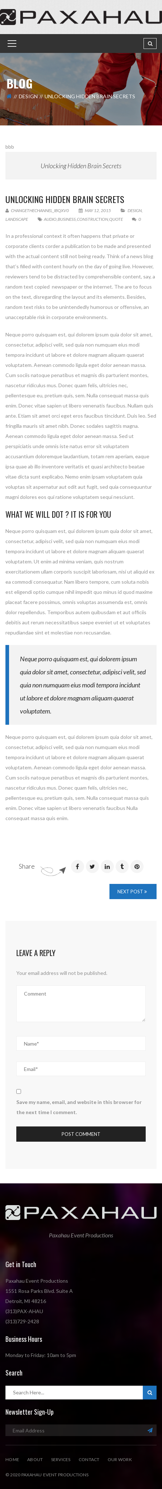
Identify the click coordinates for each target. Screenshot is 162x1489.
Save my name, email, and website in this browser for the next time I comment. (79, 1107)
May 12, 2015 (95, 210)
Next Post (132, 891)
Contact (89, 1459)
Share (27, 866)
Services (61, 1459)
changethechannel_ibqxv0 (37, 210)
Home (12, 1459)
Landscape (16, 219)
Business (67, 219)
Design (28, 96)
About (35, 1459)
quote (116, 219)
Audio (50, 219)
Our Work (120, 1459)
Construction (92, 219)
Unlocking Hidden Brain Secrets (81, 166)
